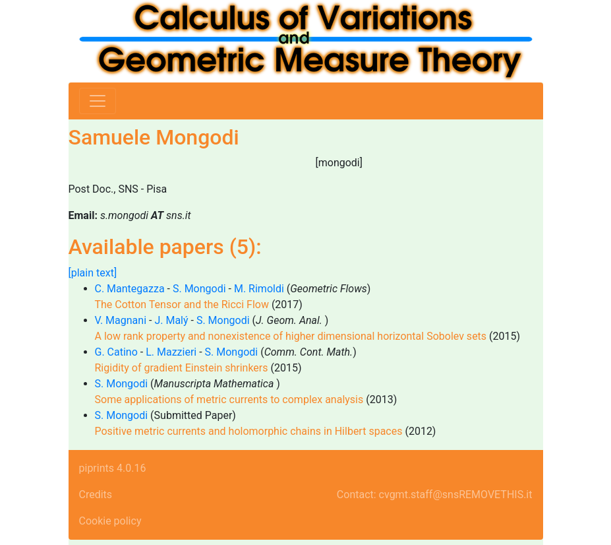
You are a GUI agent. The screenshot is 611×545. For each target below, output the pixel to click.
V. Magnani (121, 320)
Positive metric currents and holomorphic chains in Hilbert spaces (249, 431)
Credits (96, 494)
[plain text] (93, 273)
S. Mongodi (199, 288)
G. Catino (116, 352)
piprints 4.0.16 (112, 468)
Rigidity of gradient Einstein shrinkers (181, 368)
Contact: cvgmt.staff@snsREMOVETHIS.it (435, 494)
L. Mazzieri (171, 352)
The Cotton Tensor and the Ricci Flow (182, 304)
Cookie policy (110, 521)
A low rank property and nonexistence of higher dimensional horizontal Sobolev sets (291, 336)
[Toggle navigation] (97, 101)
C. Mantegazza (130, 288)
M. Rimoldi (259, 288)
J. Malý (171, 320)
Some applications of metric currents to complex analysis (229, 399)
